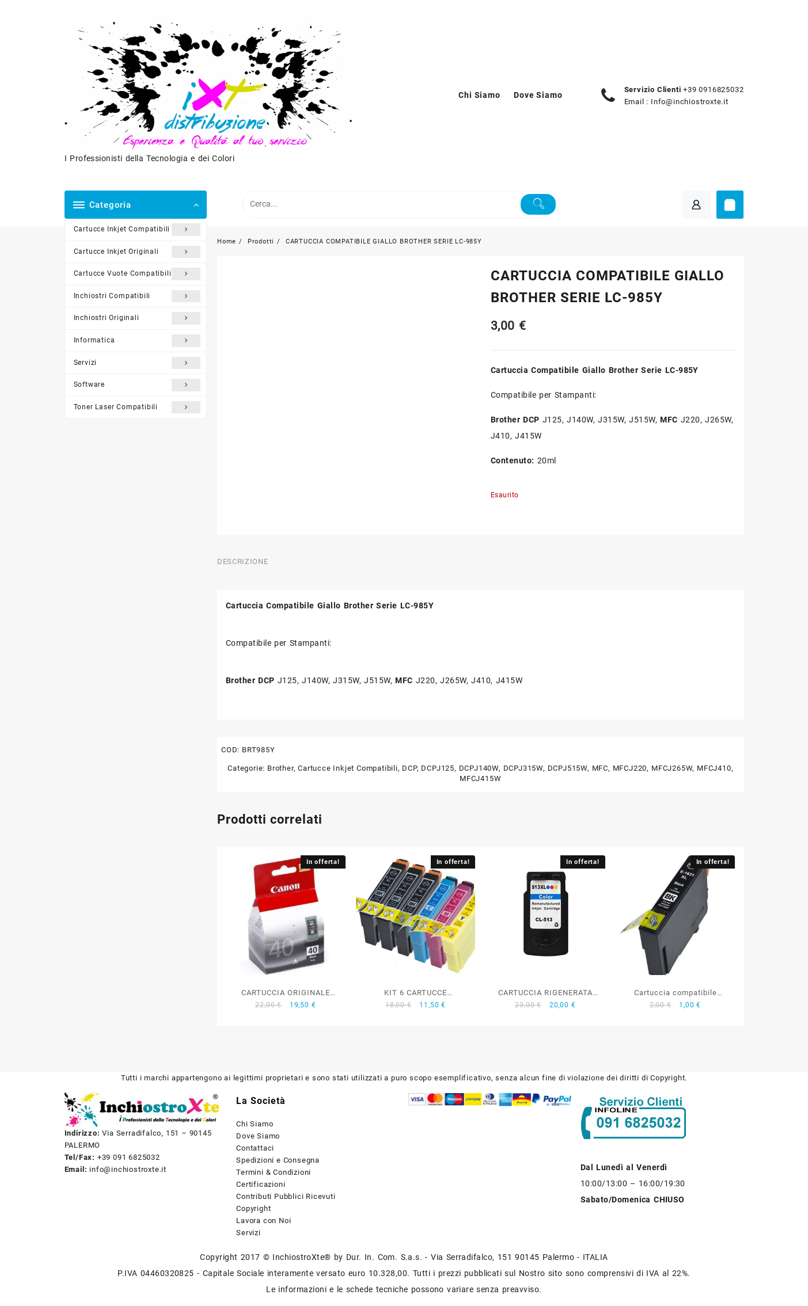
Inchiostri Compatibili (137, 296)
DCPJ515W (567, 768)
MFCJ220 (630, 768)
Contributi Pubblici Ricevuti (285, 1196)
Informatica (137, 340)
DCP (409, 768)
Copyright (253, 1208)
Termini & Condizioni (273, 1172)
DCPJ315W (523, 768)
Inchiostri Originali (137, 318)
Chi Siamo (254, 1124)
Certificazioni (260, 1184)
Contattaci (255, 1148)
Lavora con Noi (263, 1220)
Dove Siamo (258, 1136)
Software (137, 385)
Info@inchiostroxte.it (690, 101)
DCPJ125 (437, 768)
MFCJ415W (480, 778)
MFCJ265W (671, 768)
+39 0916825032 (713, 89)
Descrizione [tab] (242, 561)
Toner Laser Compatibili (137, 407)
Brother (280, 768)
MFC (600, 768)
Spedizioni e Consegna (278, 1160)
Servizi (137, 363)
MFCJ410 (714, 768)
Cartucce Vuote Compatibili (137, 274)
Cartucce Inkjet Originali (137, 252)
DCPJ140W (479, 768)
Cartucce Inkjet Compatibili (137, 229)
